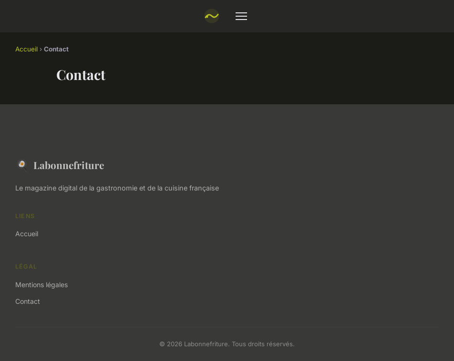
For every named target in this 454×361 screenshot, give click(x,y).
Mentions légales (41, 285)
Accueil (26, 49)
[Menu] (241, 16)
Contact (27, 301)
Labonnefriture (59, 165)
